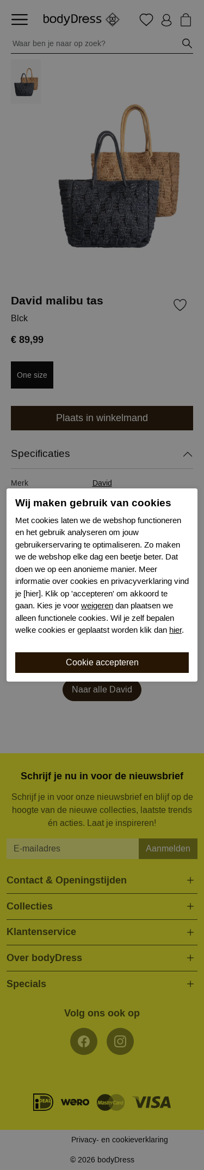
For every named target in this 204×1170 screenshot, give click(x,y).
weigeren (97, 605)
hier (175, 630)
